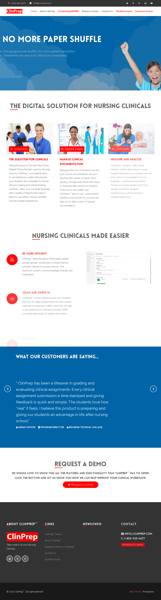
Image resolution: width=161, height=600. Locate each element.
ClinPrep (137, 591)
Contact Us (107, 11)
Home (34, 11)
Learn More (19, 149)
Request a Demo (90, 11)
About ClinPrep (47, 11)
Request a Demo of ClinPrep (60, 547)
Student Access (124, 11)
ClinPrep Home (53, 534)
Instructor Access (144, 11)
